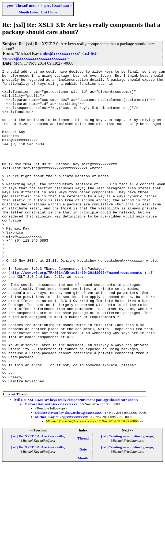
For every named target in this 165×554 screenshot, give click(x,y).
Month (83, 522)
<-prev (8, 5)
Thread (21, 5)
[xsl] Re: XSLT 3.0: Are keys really (37, 500)
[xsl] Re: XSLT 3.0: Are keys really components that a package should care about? (76, 463)
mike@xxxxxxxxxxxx (59, 53)
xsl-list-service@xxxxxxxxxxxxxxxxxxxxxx (50, 56)
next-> (34, 5)
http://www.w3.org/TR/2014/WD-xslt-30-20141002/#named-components (76, 313)
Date (57, 5)
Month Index (29, 12)
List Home (49, 12)
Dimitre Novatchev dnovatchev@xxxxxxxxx (68, 476)
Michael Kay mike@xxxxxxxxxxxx (50, 468)
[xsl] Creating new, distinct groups (127, 500)
